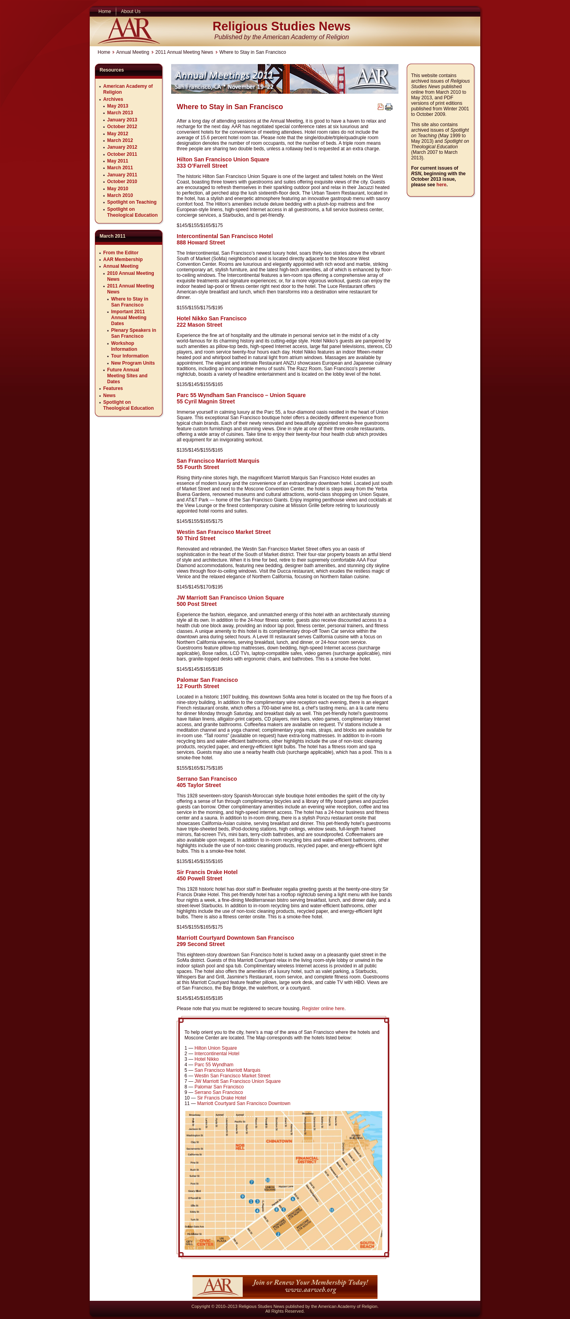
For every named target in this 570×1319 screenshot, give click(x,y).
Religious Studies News (282, 26)
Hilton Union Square (215, 1048)
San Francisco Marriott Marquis (227, 1070)
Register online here (323, 1008)
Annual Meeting (132, 52)
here (441, 184)
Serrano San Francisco (218, 1092)
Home (104, 52)
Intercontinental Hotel (216, 1053)
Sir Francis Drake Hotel (221, 1098)
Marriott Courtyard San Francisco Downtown (244, 1103)
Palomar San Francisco (219, 1087)
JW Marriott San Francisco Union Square (237, 1081)
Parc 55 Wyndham (214, 1064)
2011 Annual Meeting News (184, 52)
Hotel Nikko (206, 1059)
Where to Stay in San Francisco (230, 107)
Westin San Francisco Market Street (232, 1076)
